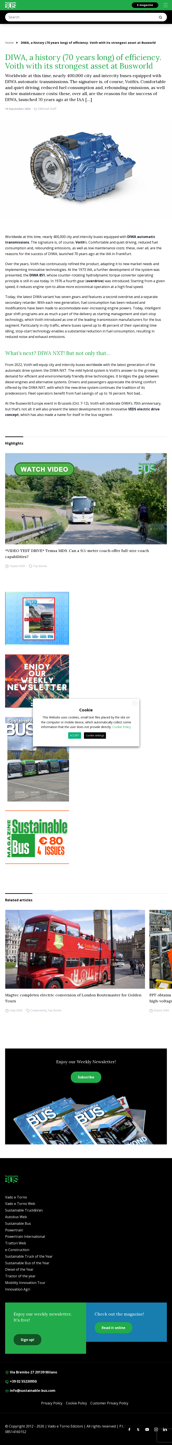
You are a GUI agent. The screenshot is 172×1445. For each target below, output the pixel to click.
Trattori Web (15, 1243)
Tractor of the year (20, 1276)
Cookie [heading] (86, 709)
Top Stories (40, 566)
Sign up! (27, 1339)
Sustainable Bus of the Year (27, 1263)
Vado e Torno (16, 1197)
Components (38, 1010)
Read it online (113, 1327)
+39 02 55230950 (21, 1381)
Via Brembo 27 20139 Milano (31, 1372)
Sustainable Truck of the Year (29, 1256)
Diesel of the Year (19, 1269)
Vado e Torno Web (20, 1203)
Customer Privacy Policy (109, 1403)
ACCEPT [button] (74, 735)
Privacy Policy (51, 1403)
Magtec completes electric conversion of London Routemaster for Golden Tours (73, 998)
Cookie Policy (76, 1403)
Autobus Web (16, 1216)
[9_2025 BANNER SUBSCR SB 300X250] (86, 837)
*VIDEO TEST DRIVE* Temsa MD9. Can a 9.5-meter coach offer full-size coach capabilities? (77, 553)
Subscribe (86, 1077)
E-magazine (145, 5)
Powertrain (14, 1230)
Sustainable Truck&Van (24, 1210)
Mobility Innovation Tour (25, 1282)
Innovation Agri (17, 1289)
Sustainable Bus (18, 1223)
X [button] (134, 703)
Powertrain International (25, 1236)
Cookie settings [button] (95, 735)
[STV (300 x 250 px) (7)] (86, 618)
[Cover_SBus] (86, 759)
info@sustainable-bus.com (30, 1390)
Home (9, 43)
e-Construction (17, 1249)
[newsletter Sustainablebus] (86, 681)
